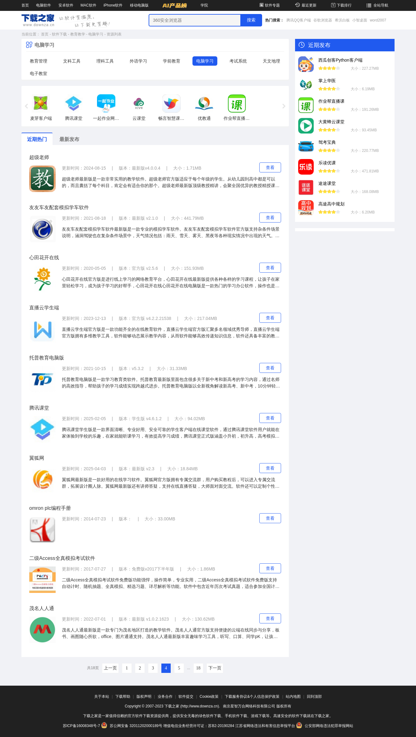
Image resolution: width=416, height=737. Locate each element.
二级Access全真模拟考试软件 (62, 558)
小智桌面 (359, 20)
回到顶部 (314, 696)
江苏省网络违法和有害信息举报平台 (265, 726)
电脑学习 (95, 34)
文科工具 (72, 61)
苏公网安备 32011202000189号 (132, 726)
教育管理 (38, 61)
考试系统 (238, 61)
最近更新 (305, 5)
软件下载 (59, 34)
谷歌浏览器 (322, 20)
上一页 (110, 668)
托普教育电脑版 (46, 357)
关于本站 (101, 696)
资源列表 (114, 34)
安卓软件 (65, 5)
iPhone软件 (113, 5)
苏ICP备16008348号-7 (81, 726)
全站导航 (376, 5)
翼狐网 (36, 458)
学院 (204, 5)
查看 (270, 167)
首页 (25, 5)
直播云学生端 (44, 307)
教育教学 (77, 34)
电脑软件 (43, 5)
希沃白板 (342, 20)
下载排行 (341, 5)
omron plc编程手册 (50, 508)
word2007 (378, 20)
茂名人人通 (41, 608)
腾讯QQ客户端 (298, 20)
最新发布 (69, 139)
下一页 (214, 668)
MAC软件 (88, 5)
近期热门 (37, 139)
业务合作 (165, 696)
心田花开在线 (44, 257)
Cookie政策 (209, 696)
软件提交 (185, 696)
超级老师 (39, 157)
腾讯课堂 (39, 408)
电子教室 (38, 73)
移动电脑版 (139, 5)
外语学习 (138, 61)
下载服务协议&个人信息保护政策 (252, 696)
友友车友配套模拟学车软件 (59, 207)
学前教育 (171, 61)
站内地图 (293, 696)
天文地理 (271, 61)
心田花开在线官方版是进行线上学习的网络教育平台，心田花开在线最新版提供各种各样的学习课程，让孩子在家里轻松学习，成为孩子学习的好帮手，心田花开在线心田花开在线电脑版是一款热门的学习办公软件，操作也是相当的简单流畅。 (171, 283)
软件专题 (269, 5)
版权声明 (143, 696)
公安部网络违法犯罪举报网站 (324, 726)
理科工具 (105, 61)
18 (198, 668)
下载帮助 (122, 696)
